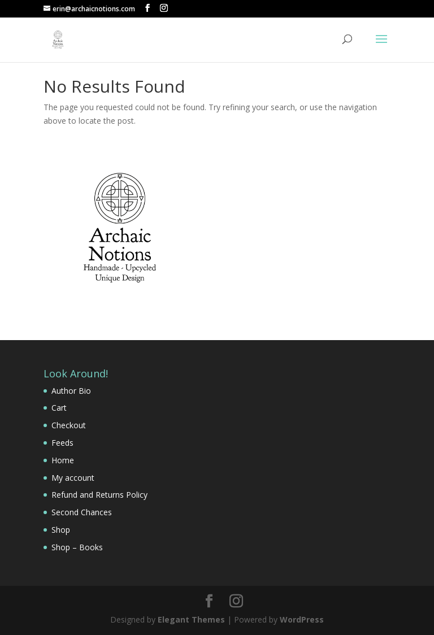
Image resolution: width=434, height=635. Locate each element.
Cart (59, 407)
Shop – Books (77, 547)
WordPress (302, 619)
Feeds (62, 442)
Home (62, 460)
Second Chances (81, 512)
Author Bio (71, 390)
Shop (60, 529)
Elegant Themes (191, 619)
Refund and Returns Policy (99, 494)
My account (72, 477)
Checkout (68, 425)
